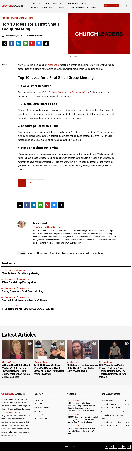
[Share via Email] (25, 43)
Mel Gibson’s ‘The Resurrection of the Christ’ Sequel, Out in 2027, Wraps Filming (82, 368)
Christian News (8, 362)
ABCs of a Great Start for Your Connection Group (65, 92)
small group (53, 65)
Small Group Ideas (59, 252)
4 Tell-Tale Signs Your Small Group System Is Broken (27, 308)
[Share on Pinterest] (32, 43)
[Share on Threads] (46, 43)
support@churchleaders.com (12, 412)
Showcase (42, 252)
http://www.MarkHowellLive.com (47, 227)
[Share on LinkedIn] (18, 43)
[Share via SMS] (39, 43)
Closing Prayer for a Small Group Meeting (22, 291)
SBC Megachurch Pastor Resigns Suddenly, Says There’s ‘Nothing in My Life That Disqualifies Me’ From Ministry (112, 371)
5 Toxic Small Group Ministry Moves (19, 282)
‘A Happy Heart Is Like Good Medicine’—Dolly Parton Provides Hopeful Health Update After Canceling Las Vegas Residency (16, 371)
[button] (127, 5)
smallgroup (99, 252)
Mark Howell (36, 36)
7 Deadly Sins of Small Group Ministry (20, 273)
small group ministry (80, 252)
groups (31, 252)
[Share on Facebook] (11, 43)
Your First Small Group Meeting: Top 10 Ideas (24, 300)
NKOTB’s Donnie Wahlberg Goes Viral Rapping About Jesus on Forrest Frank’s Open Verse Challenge (49, 369)
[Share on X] (4, 43)
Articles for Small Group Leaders (18, 18)
